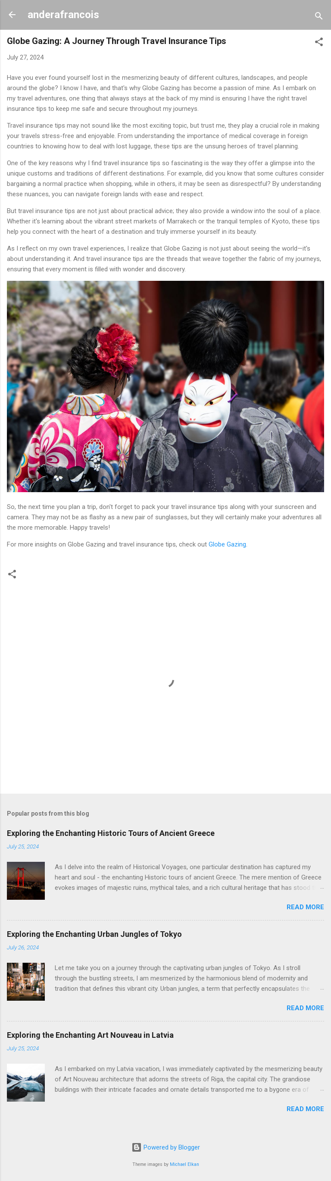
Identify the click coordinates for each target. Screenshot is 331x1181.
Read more (305, 907)
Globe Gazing (227, 544)
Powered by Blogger (165, 1147)
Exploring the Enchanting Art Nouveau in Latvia (90, 1035)
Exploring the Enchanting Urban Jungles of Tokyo (94, 934)
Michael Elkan (184, 1164)
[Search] (319, 17)
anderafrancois (63, 15)
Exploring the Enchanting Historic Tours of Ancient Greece (111, 833)
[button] (319, 43)
